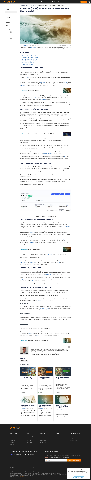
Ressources (22, 5)
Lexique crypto (43, 442)
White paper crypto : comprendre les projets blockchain (62, 406)
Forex (7, 25)
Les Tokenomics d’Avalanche (29, 59)
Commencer (83, 1)
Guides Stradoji (43, 440)
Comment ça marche (34, 1)
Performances (44, 1)
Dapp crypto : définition (34, 90)
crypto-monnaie (65, 226)
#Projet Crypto (24, 360)
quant (42, 327)
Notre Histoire (52, 1)
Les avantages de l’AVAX (28, 62)
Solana (26, 77)
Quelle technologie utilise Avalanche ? (31, 61)
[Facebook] (11, 35)
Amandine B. (24, 382)
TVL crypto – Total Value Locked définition (38, 340)
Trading (7, 14)
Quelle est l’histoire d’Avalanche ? (30, 57)
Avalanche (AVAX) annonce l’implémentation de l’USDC (41, 134)
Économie (8, 22)
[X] (11, 31)
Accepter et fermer (79, 477)
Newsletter (12, 442)
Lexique (8, 9)
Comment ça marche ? (15, 436)
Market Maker (29, 442)
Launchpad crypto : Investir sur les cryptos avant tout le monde (27, 379)
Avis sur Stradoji (58, 438)
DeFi (35, 97)
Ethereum (65, 82)
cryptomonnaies (44, 308)
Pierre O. (24, 408)
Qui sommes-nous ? (59, 436)
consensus (36, 127)
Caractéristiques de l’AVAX (29, 56)
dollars (51, 139)
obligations (23, 279)
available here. (21, 476)
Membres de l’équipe (27, 64)
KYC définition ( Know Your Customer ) (28, 406)
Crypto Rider (29, 438)
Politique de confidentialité (79, 473)
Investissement (9, 17)
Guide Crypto (12, 444)
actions (65, 277)
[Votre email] (57, 460)
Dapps (51, 84)
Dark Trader (29, 440)
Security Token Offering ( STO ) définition (44, 406)
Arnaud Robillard (24, 45)
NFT (33, 280)
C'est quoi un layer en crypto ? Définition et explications (44, 379)
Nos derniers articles (44, 436)
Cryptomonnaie (9, 12)
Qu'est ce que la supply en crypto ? (62, 378)
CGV (71, 436)
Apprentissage (43, 438)
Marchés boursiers (10, 20)
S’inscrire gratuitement (74, 460)
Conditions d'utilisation (72, 474)
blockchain (33, 47)
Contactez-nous (73, 440)
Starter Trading (30, 436)
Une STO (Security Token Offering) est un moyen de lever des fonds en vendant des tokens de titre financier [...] (44, 413)
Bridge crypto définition (34, 249)
